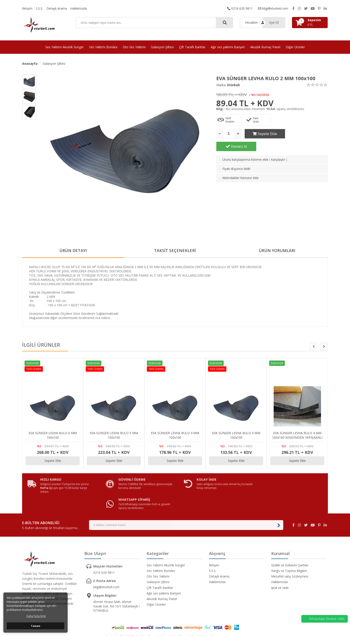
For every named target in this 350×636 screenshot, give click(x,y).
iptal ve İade (280, 571)
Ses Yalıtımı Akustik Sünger (64, 47)
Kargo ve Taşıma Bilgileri (289, 554)
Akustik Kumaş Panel (265, 47)
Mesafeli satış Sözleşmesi (289, 560)
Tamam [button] (35, 626)
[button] (324, 346)
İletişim (27, 8)
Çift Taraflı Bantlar (192, 47)
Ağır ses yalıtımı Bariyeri (228, 47)
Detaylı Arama (56, 8)
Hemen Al (308, 133)
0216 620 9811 (240, 8)
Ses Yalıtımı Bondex (103, 47)
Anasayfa (30, 63)
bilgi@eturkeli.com (273, 8)
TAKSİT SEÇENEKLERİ (175, 250)
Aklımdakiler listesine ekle (240, 165)
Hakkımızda (78, 8)
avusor (240, 620)
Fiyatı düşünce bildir (236, 156)
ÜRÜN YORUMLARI (277, 250)
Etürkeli (233, 85)
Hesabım (251, 22)
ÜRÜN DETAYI (73, 250)
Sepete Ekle (264, 133)
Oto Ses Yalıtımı (134, 47)
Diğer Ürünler (295, 47)
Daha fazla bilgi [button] (36, 616)
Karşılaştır (278, 147)
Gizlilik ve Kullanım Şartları (289, 549)
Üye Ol (274, 22)
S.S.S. (39, 8)
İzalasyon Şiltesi (162, 47)
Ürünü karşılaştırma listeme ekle (245, 147)
